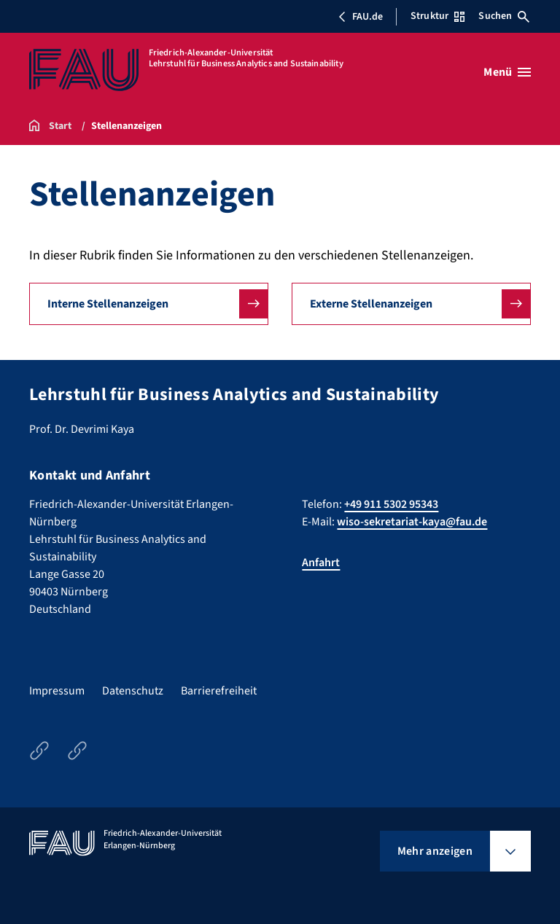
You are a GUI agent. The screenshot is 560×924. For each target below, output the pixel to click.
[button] (148, 304)
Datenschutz (132, 691)
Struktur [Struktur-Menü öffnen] (437, 16)
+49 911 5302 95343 (391, 504)
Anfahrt (321, 563)
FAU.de (360, 16)
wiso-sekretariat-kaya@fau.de (412, 522)
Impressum (57, 691)
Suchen (503, 16)
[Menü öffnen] (507, 72)
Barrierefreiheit (219, 691)
